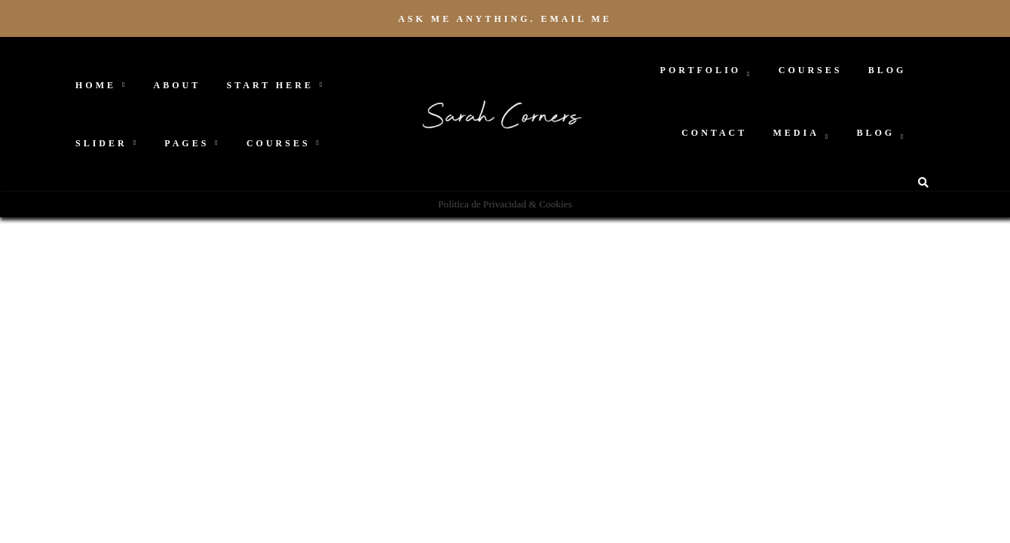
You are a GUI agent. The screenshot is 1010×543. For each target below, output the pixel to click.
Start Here (270, 85)
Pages (186, 143)
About (177, 85)
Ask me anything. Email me (505, 19)
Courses (278, 143)
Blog (887, 70)
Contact (714, 132)
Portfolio (701, 70)
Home (95, 85)
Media (796, 132)
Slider (101, 143)
